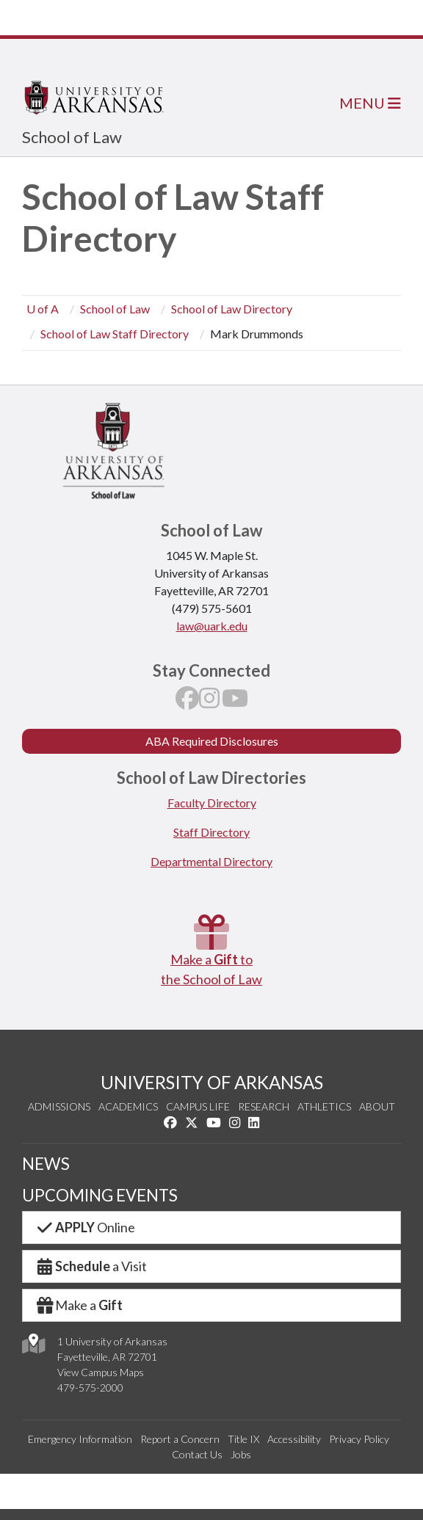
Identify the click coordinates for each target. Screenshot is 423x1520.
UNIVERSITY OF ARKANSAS (212, 1082)
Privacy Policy (359, 1439)
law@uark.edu (211, 626)
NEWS (46, 1164)
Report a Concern (180, 1439)
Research (263, 1106)
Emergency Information (80, 1439)
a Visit (91, 1266)
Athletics (324, 1106)
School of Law (72, 137)
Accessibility (294, 1439)
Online (85, 1227)
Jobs (241, 1454)
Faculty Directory (211, 803)
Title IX (243, 1439)
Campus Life (198, 1106)
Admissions (59, 1106)
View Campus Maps (100, 1372)
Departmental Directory (211, 861)
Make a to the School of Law (211, 950)
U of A (42, 309)
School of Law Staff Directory (114, 334)
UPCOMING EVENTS (100, 1195)
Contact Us (197, 1454)
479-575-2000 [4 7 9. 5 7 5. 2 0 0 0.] (90, 1387)
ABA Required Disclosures (211, 741)
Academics (128, 1106)
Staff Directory (211, 832)
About (377, 1106)
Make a (79, 1305)
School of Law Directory (231, 309)
